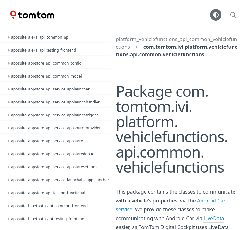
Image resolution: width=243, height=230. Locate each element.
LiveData (213, 218)
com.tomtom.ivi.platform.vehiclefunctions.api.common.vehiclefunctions (176, 50)
